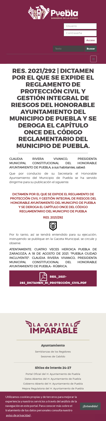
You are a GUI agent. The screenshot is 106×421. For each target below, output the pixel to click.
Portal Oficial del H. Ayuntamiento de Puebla (53, 373)
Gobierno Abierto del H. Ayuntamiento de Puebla (53, 383)
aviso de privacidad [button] (18, 415)
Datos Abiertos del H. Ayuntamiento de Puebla (53, 378)
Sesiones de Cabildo (53, 356)
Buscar (91, 48)
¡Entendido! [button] (90, 406)
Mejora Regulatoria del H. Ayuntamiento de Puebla (53, 388)
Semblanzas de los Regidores (53, 351)
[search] (68, 49)
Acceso (90, 40)
